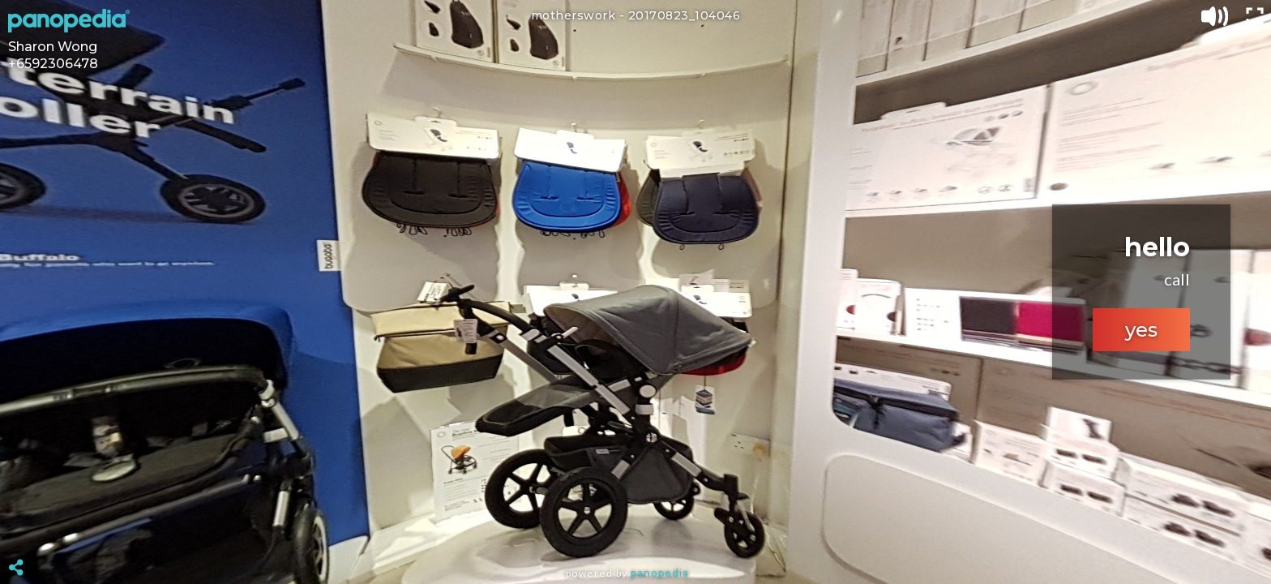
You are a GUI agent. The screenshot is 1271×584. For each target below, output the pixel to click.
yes (1141, 329)
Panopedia (660, 573)
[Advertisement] (635, 527)
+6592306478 (53, 63)
